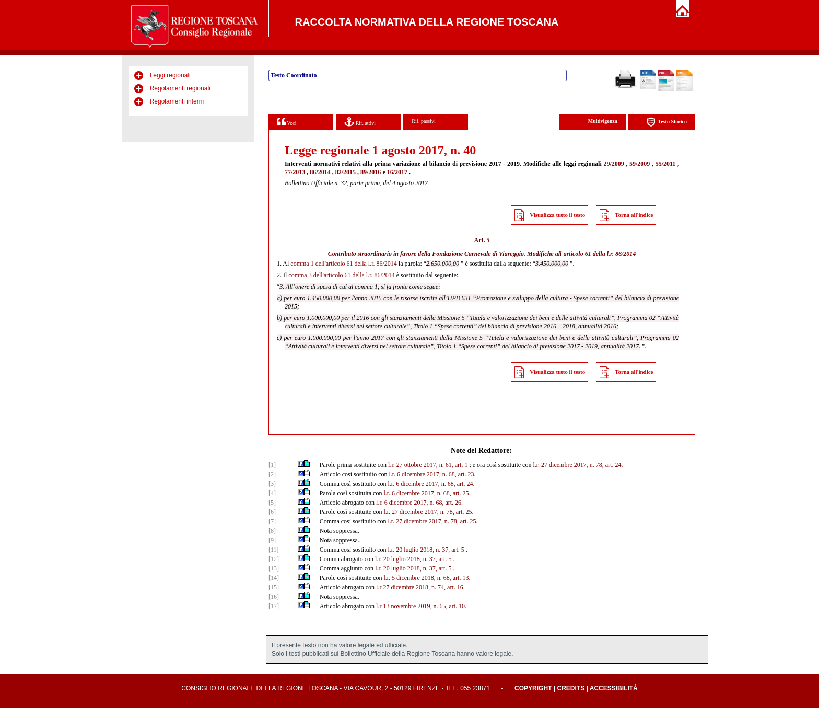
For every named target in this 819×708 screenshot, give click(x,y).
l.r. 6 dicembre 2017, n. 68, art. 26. (419, 502)
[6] (272, 512)
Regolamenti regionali (180, 88)
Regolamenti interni (177, 101)
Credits (570, 688)
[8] (272, 530)
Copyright (533, 688)
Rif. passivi (424, 121)
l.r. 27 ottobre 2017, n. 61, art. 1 (427, 465)
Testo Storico (667, 122)
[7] (272, 521)
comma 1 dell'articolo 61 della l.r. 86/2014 (343, 263)
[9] (272, 540)
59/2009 (639, 163)
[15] (273, 587)
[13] (273, 568)
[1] (272, 465)
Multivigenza (602, 121)
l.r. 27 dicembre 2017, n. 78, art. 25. (428, 512)
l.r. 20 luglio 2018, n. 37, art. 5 (426, 549)
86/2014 (320, 172)
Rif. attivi (360, 121)
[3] (272, 483)
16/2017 (397, 172)
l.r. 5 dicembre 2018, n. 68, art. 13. (426, 577)
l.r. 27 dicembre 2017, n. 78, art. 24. (578, 465)
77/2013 (295, 172)
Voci (286, 121)
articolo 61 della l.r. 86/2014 (600, 253)
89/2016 (370, 172)
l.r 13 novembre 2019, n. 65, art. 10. (421, 606)
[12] (273, 559)
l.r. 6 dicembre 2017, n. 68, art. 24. (431, 483)
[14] (273, 577)
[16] (273, 596)
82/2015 (345, 172)
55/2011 (666, 163)
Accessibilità (614, 688)
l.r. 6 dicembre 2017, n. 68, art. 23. (432, 474)
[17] (273, 606)
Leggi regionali (170, 75)
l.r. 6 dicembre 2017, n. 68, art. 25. (426, 493)
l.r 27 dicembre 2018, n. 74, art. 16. (420, 587)
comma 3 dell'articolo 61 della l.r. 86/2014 (341, 275)
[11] (273, 549)
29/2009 (613, 163)
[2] (272, 474)
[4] (272, 493)
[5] (272, 502)
